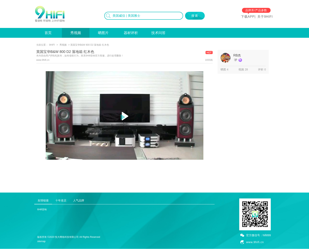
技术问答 (158, 33)
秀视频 (75, 33)
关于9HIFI (265, 16)
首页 (48, 33)
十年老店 (60, 200)
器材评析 (131, 33)
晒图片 (103, 33)
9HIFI (52, 44)
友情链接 (43, 200)
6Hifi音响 (42, 209)
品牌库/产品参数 (256, 10)
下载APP (248, 16)
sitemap (41, 241)
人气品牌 (78, 200)
